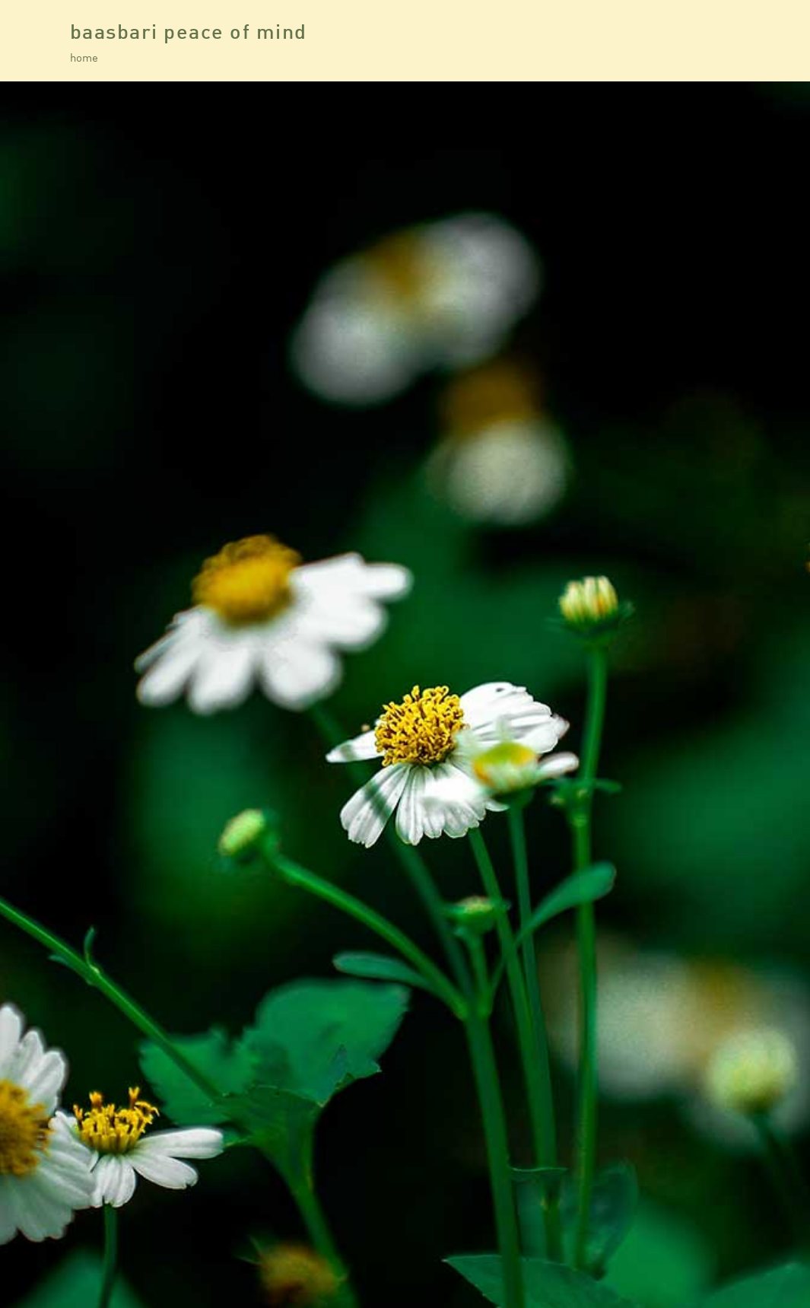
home (84, 57)
